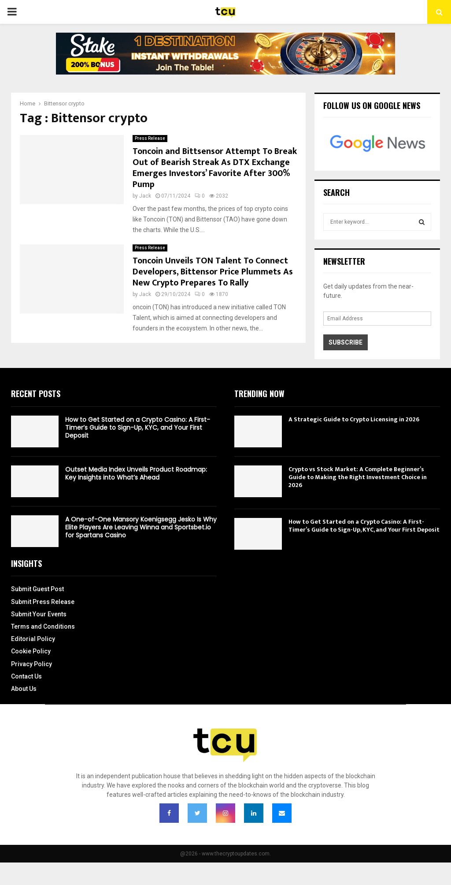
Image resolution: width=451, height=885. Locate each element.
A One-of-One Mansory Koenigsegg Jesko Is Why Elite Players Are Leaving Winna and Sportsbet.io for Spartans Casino (141, 527)
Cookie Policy (31, 651)
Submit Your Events (39, 614)
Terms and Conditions (43, 626)
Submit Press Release (42, 601)
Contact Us (26, 676)
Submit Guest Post (37, 588)
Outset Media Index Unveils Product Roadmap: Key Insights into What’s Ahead (136, 473)
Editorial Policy (33, 638)
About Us (24, 688)
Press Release (150, 138)
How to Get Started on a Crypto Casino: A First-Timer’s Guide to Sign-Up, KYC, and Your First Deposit (137, 427)
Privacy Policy (31, 664)
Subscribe (345, 342)
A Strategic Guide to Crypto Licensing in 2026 (353, 419)
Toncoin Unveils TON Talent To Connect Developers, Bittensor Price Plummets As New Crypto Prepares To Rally (213, 271)
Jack (145, 196)
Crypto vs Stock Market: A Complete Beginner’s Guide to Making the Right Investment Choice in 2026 (357, 477)
